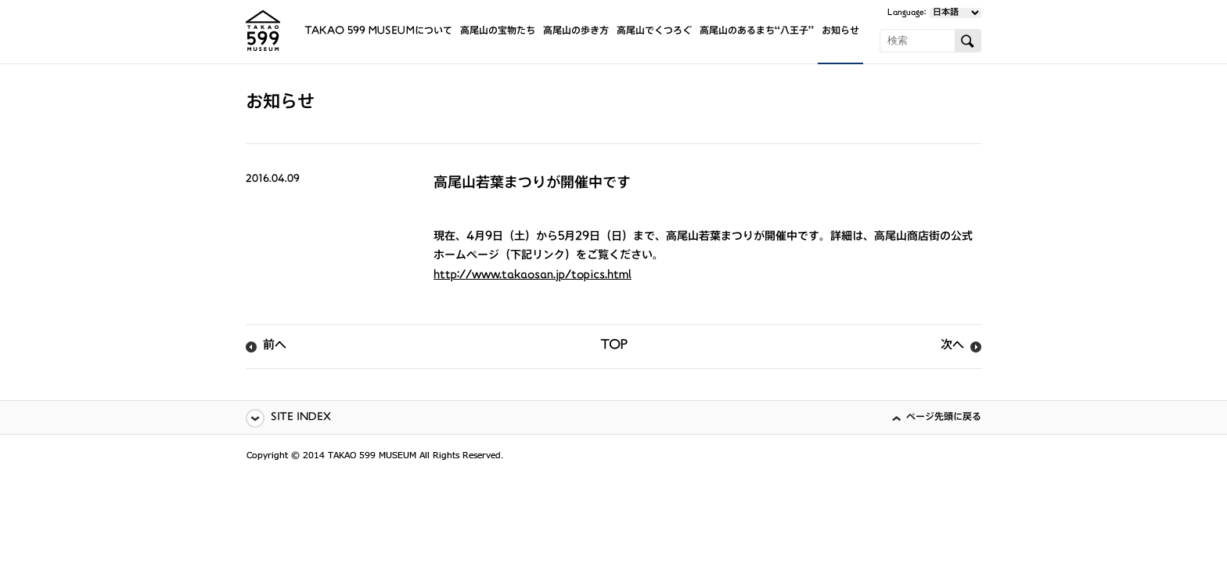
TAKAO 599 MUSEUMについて (378, 32)
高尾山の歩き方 (576, 32)
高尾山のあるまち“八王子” (757, 32)
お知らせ (840, 32)
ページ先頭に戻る (943, 418)
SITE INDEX (301, 418)
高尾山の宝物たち (497, 32)
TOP (614, 346)
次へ (952, 346)
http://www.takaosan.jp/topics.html (532, 275)
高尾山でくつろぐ (654, 32)
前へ (274, 346)
